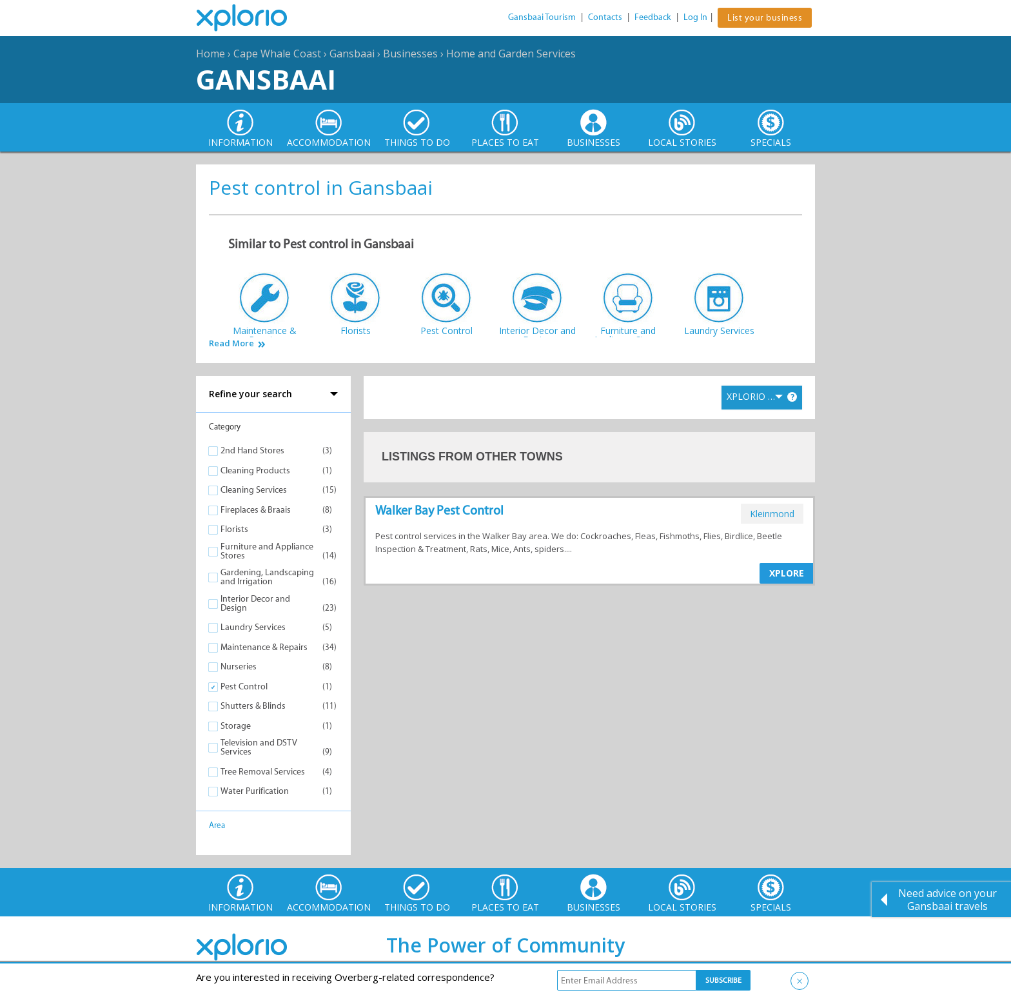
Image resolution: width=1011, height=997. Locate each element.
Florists (234, 529)
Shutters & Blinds (253, 705)
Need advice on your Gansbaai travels (947, 899)
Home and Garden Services (511, 53)
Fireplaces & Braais (256, 509)
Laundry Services (253, 627)
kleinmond (772, 514)
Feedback (652, 17)
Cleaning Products (255, 470)
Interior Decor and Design (255, 603)
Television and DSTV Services (259, 747)
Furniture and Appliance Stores (267, 551)
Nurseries (239, 666)
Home (210, 53)
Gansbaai (352, 53)
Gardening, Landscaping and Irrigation (267, 577)
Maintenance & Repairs (264, 647)
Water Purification (255, 790)
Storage (236, 725)
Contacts (605, 17)
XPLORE (786, 573)
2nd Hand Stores (252, 450)
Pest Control (244, 686)
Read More (231, 343)
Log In (695, 17)
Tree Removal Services (263, 771)
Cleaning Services (254, 489)
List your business (764, 17)
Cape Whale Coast (277, 53)
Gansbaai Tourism (542, 17)
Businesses (410, 53)
